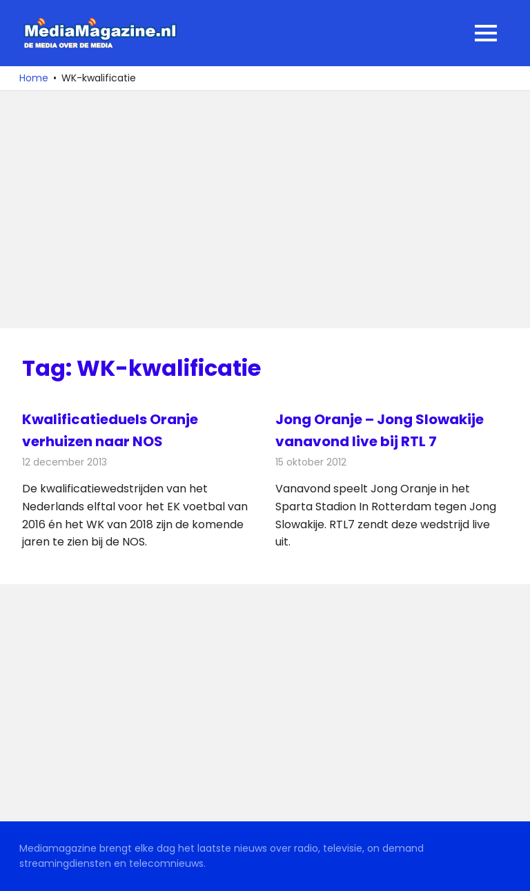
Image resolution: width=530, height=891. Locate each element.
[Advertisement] (265, 209)
